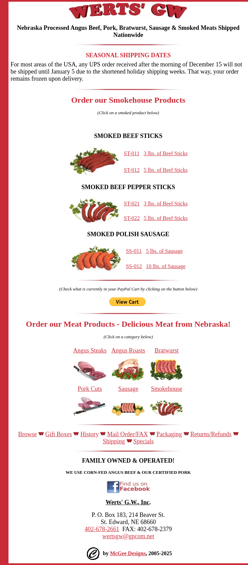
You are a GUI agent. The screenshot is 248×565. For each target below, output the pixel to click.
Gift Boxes (58, 434)
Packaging (169, 434)
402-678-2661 (101, 529)
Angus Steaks (90, 350)
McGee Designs (128, 553)
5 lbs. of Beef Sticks (166, 170)
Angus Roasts (128, 350)
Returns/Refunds (210, 434)
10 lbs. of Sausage (165, 266)
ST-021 (132, 203)
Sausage (128, 388)
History (89, 434)
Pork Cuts (90, 388)
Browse (27, 434)
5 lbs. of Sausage (164, 251)
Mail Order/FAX (127, 434)
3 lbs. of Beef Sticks (166, 153)
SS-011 (134, 251)
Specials (143, 441)
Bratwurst (167, 350)
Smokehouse (166, 388)
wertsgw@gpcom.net (128, 536)
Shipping (114, 441)
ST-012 (132, 170)
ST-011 (131, 153)
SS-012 (134, 266)
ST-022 (132, 218)
